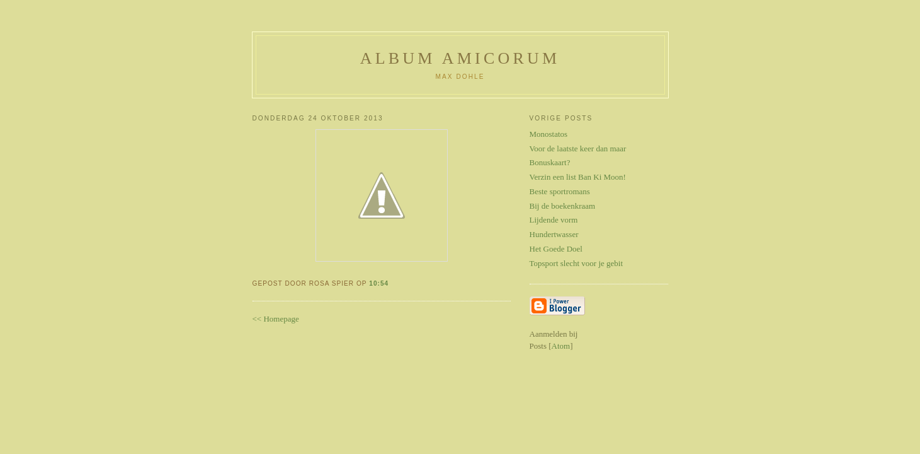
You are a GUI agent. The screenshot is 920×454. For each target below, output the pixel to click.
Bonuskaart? (550, 162)
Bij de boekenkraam (563, 206)
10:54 (379, 283)
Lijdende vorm (554, 219)
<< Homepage (276, 318)
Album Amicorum (460, 58)
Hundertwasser (554, 234)
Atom (561, 346)
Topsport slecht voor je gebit (576, 263)
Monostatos (549, 134)
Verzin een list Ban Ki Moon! (578, 177)
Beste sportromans (560, 191)
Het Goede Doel (556, 248)
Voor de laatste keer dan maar (578, 148)
